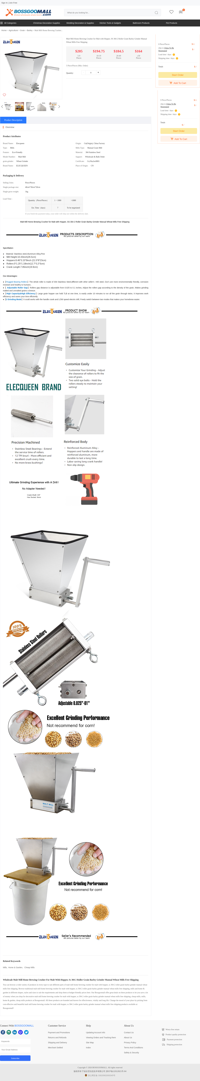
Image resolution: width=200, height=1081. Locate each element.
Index (88, 1047)
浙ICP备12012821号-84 (116, 1071)
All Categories (8, 23)
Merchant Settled (55, 1047)
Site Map (90, 1042)
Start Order (178, 75)
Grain (22, 30)
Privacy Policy (130, 1042)
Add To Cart (177, 82)
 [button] (2, 106)
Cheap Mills (29, 967)
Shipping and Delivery (57, 1042)
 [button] (59, 106)
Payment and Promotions (59, 1032)
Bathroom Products (141, 23)
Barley (29, 30)
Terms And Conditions (133, 1047)
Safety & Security (131, 1052)
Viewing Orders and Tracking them (101, 1037)
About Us (128, 1037)
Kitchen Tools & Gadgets (110, 23)
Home (4, 30)
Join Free (13, 3)
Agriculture (13, 30)
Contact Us (129, 1032)
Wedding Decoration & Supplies (80, 23)
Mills (5, 967)
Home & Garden (15, 967)
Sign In (4, 3)
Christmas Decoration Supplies (46, 23)
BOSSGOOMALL (24, 1025)
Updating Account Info (95, 1032)
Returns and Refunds (57, 1037)
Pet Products (171, 23)
